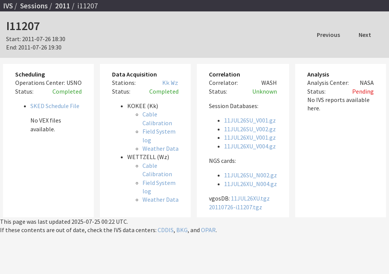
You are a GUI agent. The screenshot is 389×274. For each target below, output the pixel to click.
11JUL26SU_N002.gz (250, 175)
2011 (62, 5)
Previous (328, 34)
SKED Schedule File (54, 106)
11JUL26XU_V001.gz (250, 137)
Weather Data (160, 148)
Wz (175, 82)
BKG (182, 230)
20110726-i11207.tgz (235, 207)
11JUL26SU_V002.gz (250, 129)
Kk (166, 82)
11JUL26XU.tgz (250, 198)
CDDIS (166, 230)
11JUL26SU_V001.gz (250, 120)
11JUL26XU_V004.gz (250, 146)
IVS (8, 5)
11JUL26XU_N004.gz (250, 184)
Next (365, 34)
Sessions (34, 5)
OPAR (208, 230)
